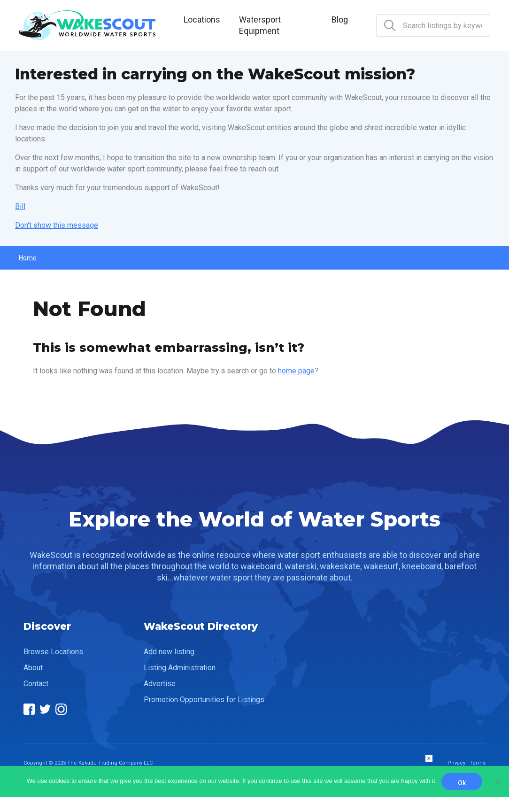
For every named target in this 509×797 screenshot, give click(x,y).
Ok (462, 783)
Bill (20, 206)
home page (296, 370)
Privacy (456, 763)
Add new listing (169, 651)
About (33, 667)
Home (28, 258)
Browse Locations (53, 651)
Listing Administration (180, 667)
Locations (202, 19)
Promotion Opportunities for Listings (204, 699)
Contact (35, 683)
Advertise (160, 683)
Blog (340, 19)
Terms (478, 763)
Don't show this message (56, 225)
